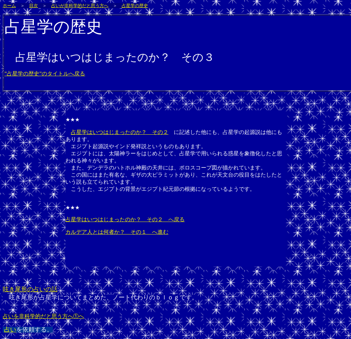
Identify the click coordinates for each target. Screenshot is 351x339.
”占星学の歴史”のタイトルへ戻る (44, 73)
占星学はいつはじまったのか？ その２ (119, 132)
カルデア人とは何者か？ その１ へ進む (116, 232)
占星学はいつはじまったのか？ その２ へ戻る (125, 219)
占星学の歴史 (135, 5)
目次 (33, 5)
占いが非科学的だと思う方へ (79, 5)
